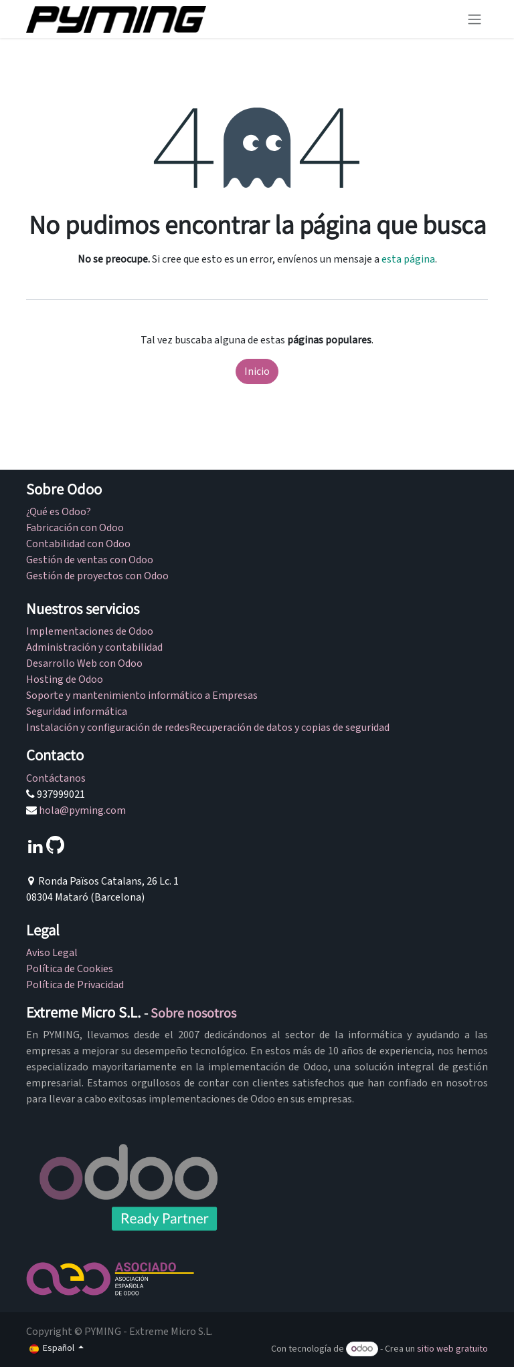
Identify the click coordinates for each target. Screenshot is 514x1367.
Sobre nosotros (193, 1013)
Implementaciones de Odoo (89, 631)
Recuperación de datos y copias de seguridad (289, 727)
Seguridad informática (77, 711)
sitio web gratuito (452, 1349)
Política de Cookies (69, 968)
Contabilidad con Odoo (78, 544)
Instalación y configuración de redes (107, 727)
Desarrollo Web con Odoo (84, 663)
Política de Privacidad (75, 984)
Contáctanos (56, 778)
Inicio (257, 371)
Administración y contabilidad (94, 647)
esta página (408, 259)
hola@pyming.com (82, 810)
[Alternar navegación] (474, 19)
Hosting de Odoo (64, 679)
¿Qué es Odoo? (58, 511)
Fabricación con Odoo (75, 527)
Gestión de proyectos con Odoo (97, 576)
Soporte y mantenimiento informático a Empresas (142, 695)
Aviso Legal (52, 952)
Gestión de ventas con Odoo (89, 560)
